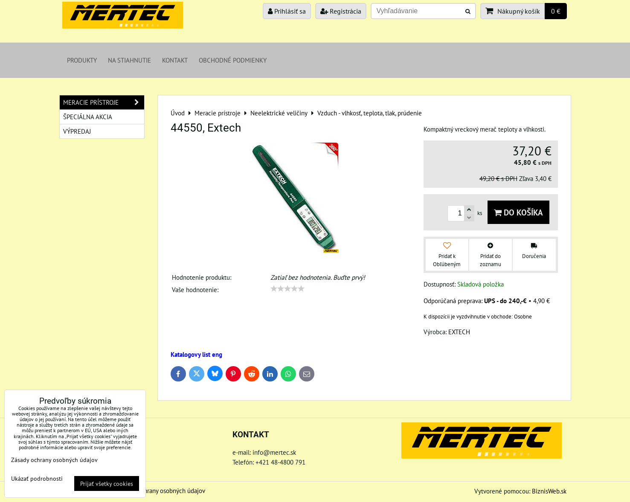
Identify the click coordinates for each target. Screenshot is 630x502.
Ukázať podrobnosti (37, 478)
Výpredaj (77, 131)
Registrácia (340, 11)
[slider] (287, 288)
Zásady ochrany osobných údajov (161, 490)
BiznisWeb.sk (549, 491)
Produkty (82, 60)
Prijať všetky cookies (106, 483)
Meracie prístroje (103, 102)
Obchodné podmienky (233, 60)
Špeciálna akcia (87, 116)
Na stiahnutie (129, 60)
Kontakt (175, 60)
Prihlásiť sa (287, 11)
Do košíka (518, 212)
